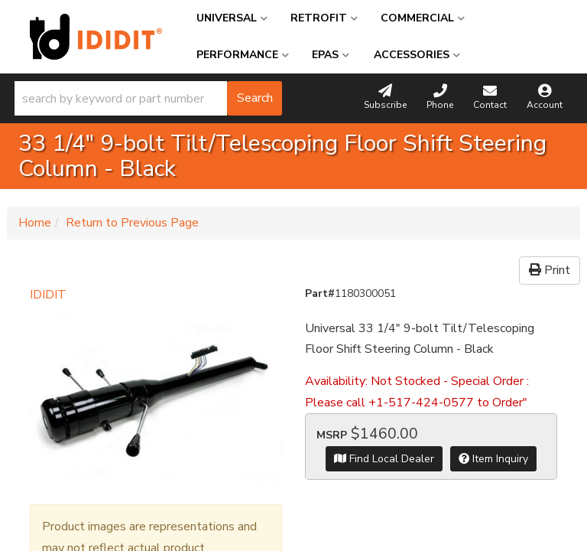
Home (34, 222)
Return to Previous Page (132, 222)
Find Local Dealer (384, 459)
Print (549, 270)
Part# (320, 293)
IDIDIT (48, 294)
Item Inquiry (493, 459)
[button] (148, 98)
